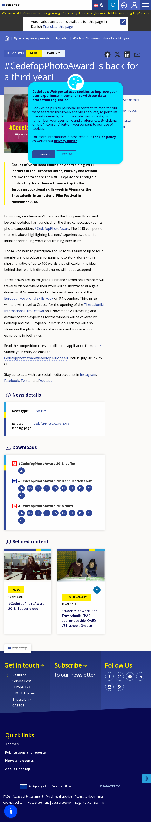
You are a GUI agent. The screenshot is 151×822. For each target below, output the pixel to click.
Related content (122, 124)
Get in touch (21, 665)
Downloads (128, 110)
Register (134, 5)
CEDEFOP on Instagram (109, 687)
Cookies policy (12, 803)
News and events (19, 760)
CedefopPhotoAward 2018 (51, 423)
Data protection (62, 803)
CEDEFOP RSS (120, 687)
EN (21, 470)
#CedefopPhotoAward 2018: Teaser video (26, 606)
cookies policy (104, 136)
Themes (12, 744)
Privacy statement (37, 803)
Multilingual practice (59, 796)
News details (129, 99)
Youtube (46, 380)
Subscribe (68, 665)
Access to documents (89, 796)
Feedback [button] (146, 778)
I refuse (66, 154)
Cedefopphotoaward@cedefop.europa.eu (36, 358)
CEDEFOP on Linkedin (140, 676)
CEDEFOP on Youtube (130, 676)
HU (21, 495)
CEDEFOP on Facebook (109, 676)
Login (124, 5)
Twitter (26, 380)
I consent (44, 154)
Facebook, (12, 380)
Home (6, 37)
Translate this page (58, 26)
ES (55, 488)
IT (72, 488)
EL (46, 488)
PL (80, 488)
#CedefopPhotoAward (52, 228)
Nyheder (62, 38)
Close (123, 22)
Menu (145, 5)
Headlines (40, 411)
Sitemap (99, 803)
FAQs (6, 796)
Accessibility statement (28, 796)
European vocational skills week (28, 298)
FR (63, 488)
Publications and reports (25, 752)
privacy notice (65, 141)
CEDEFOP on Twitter (120, 676)
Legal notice (83, 803)
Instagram (88, 374)
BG (30, 488)
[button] (107, 54)
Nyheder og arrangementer (32, 38)
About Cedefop (17, 768)
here (97, 345)
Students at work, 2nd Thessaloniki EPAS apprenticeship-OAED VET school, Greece (79, 618)
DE (38, 488)
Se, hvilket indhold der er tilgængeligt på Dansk (120, 13)
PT (89, 488)
